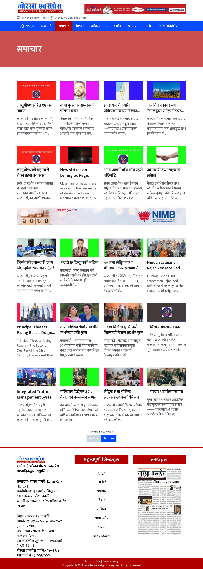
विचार (80, 26)
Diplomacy (167, 26)
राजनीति (46, 26)
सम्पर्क (147, 26)
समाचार (64, 26)
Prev (93, 438)
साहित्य (95, 26)
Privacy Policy (110, 561)
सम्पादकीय (114, 26)
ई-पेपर (132, 26)
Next (109, 438)
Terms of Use (93, 561)
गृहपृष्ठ (27, 26)
